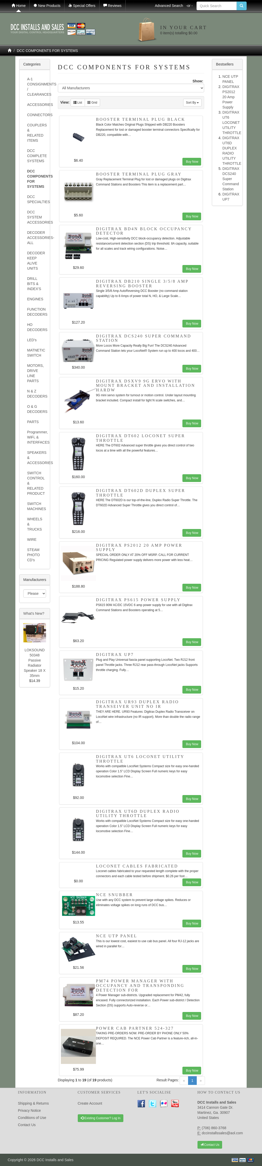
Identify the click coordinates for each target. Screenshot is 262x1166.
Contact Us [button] (210, 1145)
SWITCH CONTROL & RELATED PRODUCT (36, 483)
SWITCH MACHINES (36, 506)
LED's (32, 340)
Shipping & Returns (33, 1103)
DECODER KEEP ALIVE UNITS (36, 260)
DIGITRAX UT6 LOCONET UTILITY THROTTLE (231, 122)
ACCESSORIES (36, 105)
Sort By (192, 102)
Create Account (90, 1103)
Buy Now (191, 161)
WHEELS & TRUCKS (34, 524)
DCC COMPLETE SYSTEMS (36, 156)
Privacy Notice (29, 1110)
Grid (92, 102)
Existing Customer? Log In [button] (101, 1118)
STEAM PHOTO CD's (33, 555)
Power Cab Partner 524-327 (135, 1028)
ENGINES (35, 299)
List (77, 102)
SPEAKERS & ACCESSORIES (36, 457)
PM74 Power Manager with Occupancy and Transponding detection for (140, 985)
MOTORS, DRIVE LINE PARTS (35, 373)
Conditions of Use (32, 1118)
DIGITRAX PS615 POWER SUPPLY (138, 600)
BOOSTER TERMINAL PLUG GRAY (139, 174)
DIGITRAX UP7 (115, 654)
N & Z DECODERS (36, 393)
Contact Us (27, 1125)
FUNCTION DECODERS (36, 311)
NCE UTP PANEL (116, 936)
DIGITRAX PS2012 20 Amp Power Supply (230, 97)
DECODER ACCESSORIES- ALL (36, 237)
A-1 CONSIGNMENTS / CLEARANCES (36, 86)
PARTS (33, 422)
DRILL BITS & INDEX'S (34, 284)
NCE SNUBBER (114, 895)
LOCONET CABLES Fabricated (137, 866)
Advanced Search (174, 6)
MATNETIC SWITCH (36, 352)
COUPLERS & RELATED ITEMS (36, 132)
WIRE (32, 539)
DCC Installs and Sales (55, 1160)
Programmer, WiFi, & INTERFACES (36, 437)
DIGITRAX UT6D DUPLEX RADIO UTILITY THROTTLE (138, 813)
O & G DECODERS (36, 409)
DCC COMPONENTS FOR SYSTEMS (47, 51)
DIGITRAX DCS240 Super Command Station (230, 179)
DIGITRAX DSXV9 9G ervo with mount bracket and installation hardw (145, 385)
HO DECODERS (36, 327)
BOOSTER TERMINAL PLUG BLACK (140, 119)
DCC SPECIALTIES (36, 199)
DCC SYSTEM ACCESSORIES (36, 217)
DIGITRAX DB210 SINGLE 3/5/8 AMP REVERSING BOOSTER (142, 283)
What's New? (33, 613)
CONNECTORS (36, 115)
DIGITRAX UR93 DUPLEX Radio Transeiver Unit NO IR (137, 704)
